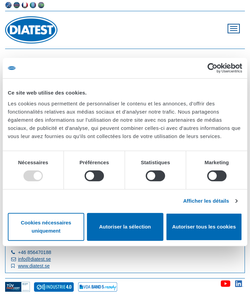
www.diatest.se (34, 266)
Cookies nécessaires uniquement (46, 227)
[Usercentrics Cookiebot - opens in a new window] (212, 68)
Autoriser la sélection (125, 227)
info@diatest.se (34, 259)
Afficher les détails (206, 201)
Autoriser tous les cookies (204, 227)
